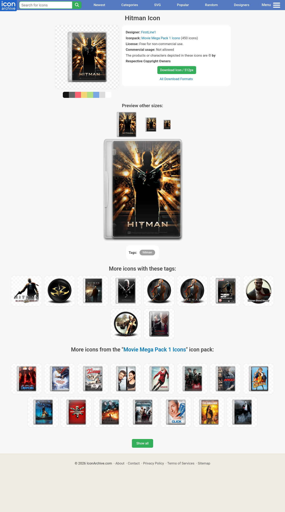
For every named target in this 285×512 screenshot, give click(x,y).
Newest (99, 5)
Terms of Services (180, 463)
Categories (129, 5)
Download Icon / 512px (176, 70)
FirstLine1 (148, 32)
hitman (147, 252)
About (119, 463)
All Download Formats (176, 79)
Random (211, 5)
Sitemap (204, 463)
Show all (142, 443)
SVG (157, 5)
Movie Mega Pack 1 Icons (160, 38)
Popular (183, 5)
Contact (134, 463)
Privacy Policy (153, 463)
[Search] (76, 5)
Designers (241, 5)
